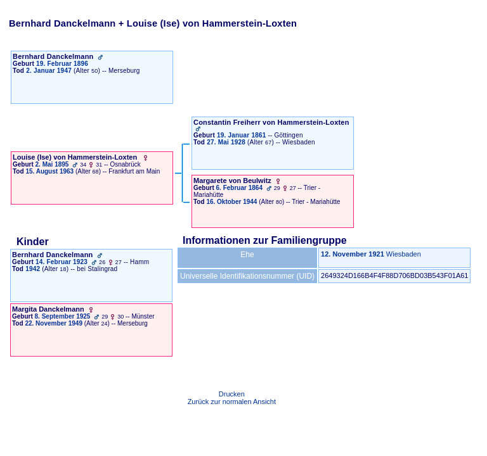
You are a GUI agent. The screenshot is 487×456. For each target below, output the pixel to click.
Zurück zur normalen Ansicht (232, 401)
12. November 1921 (352, 254)
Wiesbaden (403, 254)
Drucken (232, 394)
